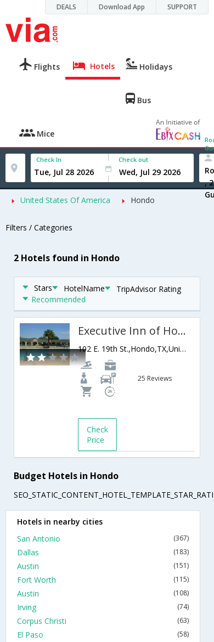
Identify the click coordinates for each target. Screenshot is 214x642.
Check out (133, 159)
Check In (48, 159)
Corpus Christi (103, 621)
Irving (103, 607)
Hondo (143, 200)
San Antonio (103, 538)
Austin (103, 566)
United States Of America (65, 200)
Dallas (103, 552)
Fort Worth (103, 580)
